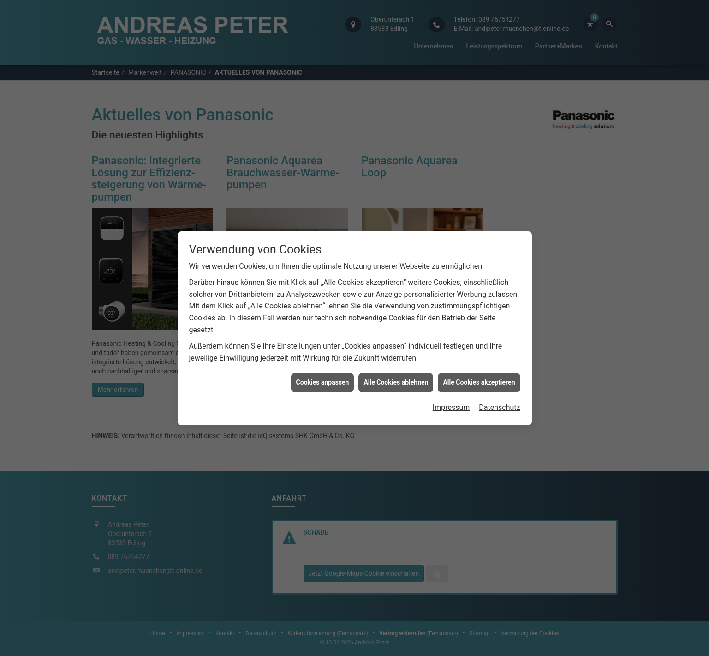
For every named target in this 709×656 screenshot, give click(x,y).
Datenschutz (499, 403)
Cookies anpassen (322, 378)
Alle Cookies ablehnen (395, 378)
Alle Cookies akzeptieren (479, 378)
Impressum (451, 403)
